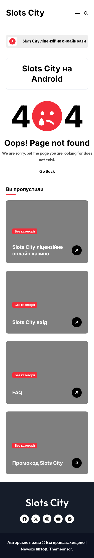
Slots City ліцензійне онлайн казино (37, 250)
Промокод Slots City (37, 463)
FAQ (17, 393)
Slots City (25, 13)
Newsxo (28, 548)
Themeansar (60, 548)
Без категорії (25, 231)
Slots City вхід (29, 322)
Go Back (47, 171)
